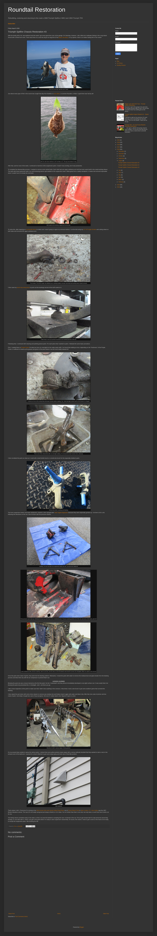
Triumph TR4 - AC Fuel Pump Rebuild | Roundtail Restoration (135, 125)
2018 (118, 144)
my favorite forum (31, 229)
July (120, 170)
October (121, 156)
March (120, 179)
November (121, 153)
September (122, 158)
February (121, 182)
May (120, 175)
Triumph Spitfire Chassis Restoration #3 (128, 167)
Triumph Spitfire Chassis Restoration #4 (128, 165)
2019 (118, 142)
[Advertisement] (58, 896)
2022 (118, 140)
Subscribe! (11, 23)
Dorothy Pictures (121, 65)
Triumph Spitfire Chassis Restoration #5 (128, 162)
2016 (118, 149)
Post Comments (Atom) (21, 916)
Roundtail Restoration (36, 9)
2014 (118, 187)
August (121, 160)
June (120, 172)
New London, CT (86, 810)
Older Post (106, 913)
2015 (118, 184)
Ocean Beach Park (73, 810)
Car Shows (120, 63)
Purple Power (25, 347)
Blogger (82, 927)
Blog (118, 61)
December (121, 151)
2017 (118, 147)
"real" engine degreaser (61, 512)
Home (59, 913)
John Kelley (94, 810)
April (120, 177)
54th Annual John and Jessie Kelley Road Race (50, 810)
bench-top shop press (23, 287)
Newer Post (11, 913)
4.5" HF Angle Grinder (89, 229)
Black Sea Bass (63, 37)
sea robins (57, 93)
